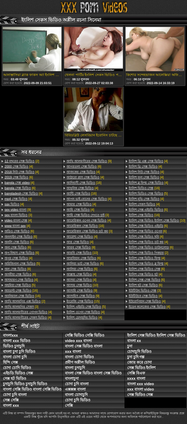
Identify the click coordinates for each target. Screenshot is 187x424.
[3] (18, 215)
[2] (22, 161)
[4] (19, 166)
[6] (19, 177)
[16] (21, 290)
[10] (82, 253)
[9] (18, 210)
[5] (22, 264)
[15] (83, 301)
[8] (18, 269)
